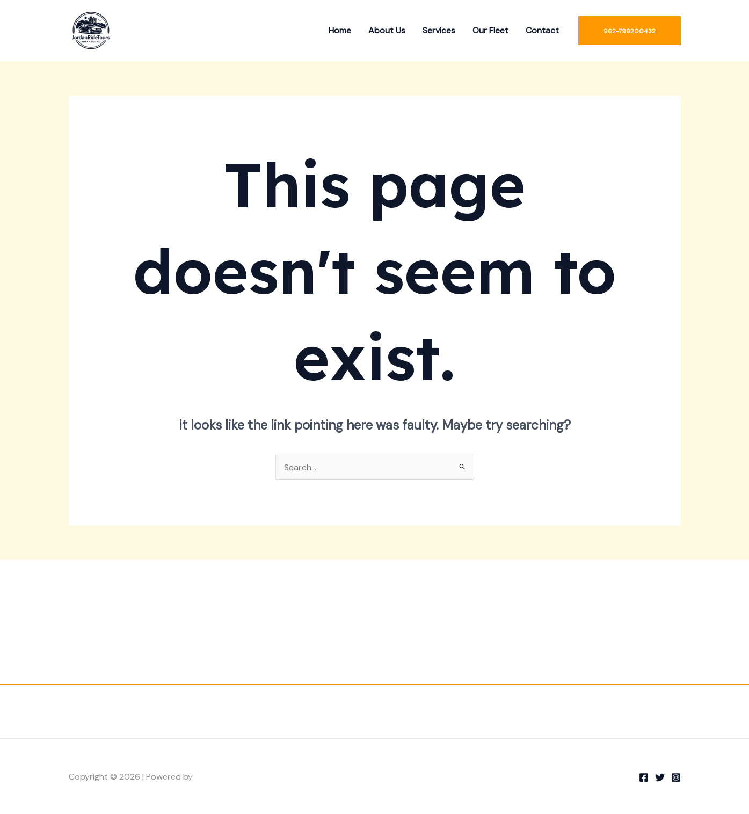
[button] (629, 30)
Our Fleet (490, 30)
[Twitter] (660, 777)
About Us (386, 30)
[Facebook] (644, 777)
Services (439, 30)
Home (340, 30)
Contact (542, 30)
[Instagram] (676, 777)
